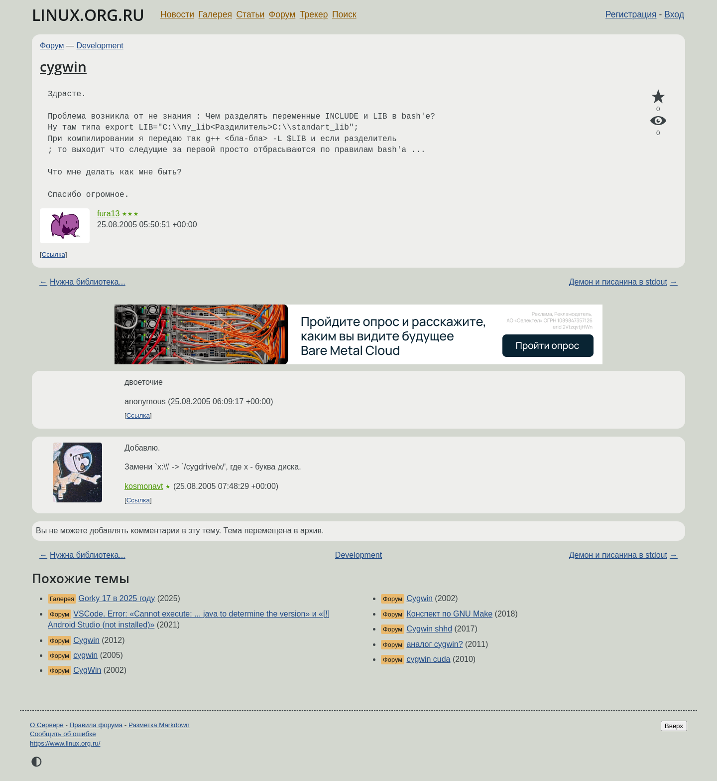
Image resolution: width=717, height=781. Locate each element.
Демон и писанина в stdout (618, 282)
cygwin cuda (428, 659)
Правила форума (96, 725)
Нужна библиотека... (87, 282)
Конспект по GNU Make (449, 614)
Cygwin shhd (429, 629)
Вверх (674, 726)
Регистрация (631, 14)
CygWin (87, 670)
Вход (674, 14)
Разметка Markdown (159, 725)
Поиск (344, 14)
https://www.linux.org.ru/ (65, 743)
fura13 (108, 213)
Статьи (250, 14)
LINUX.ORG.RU (88, 14)
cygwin (63, 66)
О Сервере (47, 725)
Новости (177, 14)
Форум (282, 14)
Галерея (215, 14)
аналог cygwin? (434, 644)
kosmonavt (143, 486)
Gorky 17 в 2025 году (117, 598)
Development (100, 45)
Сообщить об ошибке (63, 734)
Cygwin (86, 640)
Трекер (314, 14)
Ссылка (53, 254)
